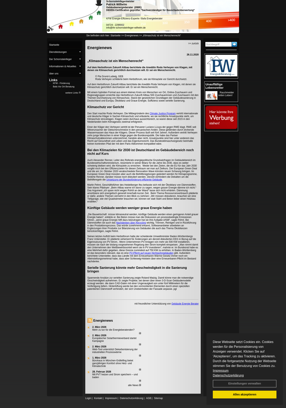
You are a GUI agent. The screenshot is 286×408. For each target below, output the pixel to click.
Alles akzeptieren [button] (244, 394)
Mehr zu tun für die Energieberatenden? (113, 329)
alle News (134, 385)
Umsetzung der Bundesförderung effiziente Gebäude (134, 179)
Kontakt (98, 398)
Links (53, 80)
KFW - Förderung (61, 83)
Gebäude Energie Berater (185, 303)
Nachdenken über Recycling (131, 222)
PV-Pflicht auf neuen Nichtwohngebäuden (151, 253)
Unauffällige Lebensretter (214, 86)
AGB (148, 398)
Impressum (221, 370)
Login (88, 398)
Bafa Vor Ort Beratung (63, 86)
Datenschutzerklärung (228, 375)
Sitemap (158, 398)
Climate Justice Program (163, 113)
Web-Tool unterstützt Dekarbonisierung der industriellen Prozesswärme (115, 351)
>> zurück (193, 43)
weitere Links (73, 93)
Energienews (103, 320)
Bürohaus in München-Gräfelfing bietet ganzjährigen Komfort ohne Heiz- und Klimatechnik (112, 363)
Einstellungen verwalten (244, 383)
